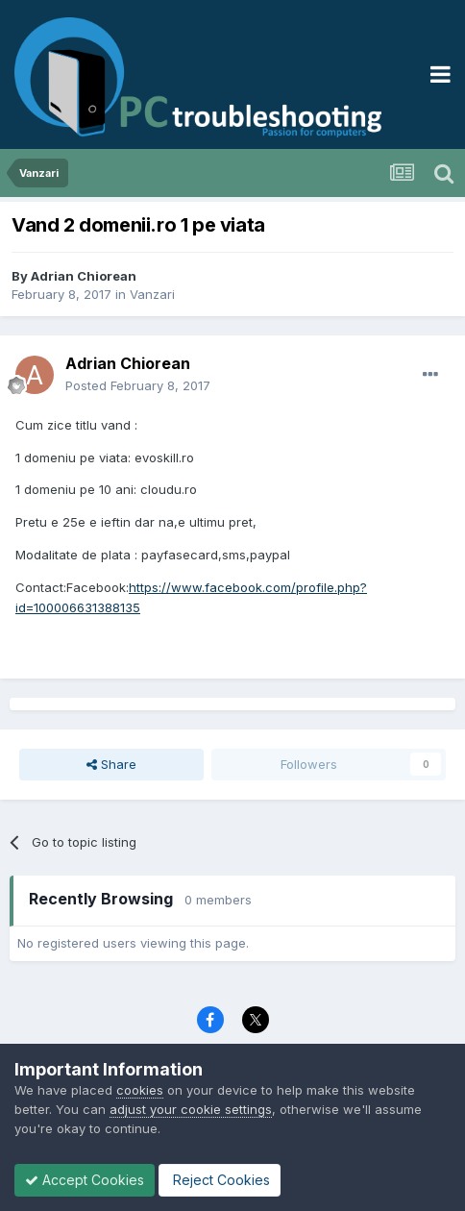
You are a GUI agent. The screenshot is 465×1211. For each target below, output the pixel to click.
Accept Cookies (84, 1180)
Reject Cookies (219, 1180)
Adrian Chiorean (83, 276)
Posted (137, 385)
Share (111, 764)
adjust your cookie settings (191, 1109)
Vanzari (152, 294)
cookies (139, 1090)
